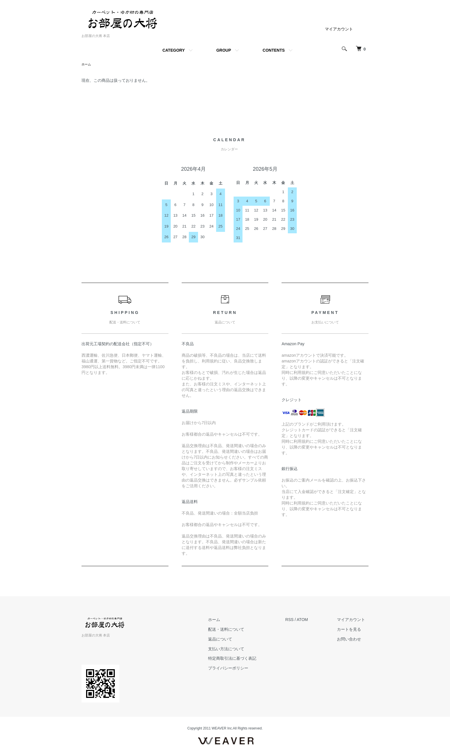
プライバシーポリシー (238, 668)
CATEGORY (173, 50)
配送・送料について (236, 630)
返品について (230, 639)
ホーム (87, 65)
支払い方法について (236, 649)
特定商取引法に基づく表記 (242, 659)
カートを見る (352, 630)
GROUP (223, 50)
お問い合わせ (352, 639)
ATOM (309, 620)
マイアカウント (339, 29)
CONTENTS (274, 50)
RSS (296, 620)
